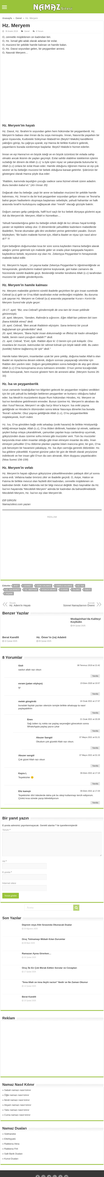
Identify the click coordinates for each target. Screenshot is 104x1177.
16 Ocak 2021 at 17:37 (90, 701)
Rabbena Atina (11, 1143)
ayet (16, 586)
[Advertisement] (52, 86)
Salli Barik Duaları (13, 1153)
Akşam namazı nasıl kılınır (17, 1105)
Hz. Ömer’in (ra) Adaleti (51, 637)
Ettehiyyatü (10, 1138)
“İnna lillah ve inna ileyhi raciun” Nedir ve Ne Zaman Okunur (55, 982)
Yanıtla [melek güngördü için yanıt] (95, 713)
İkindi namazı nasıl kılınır (17, 1100)
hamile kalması (64, 586)
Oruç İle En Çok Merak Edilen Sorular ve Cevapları (49, 968)
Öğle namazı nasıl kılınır (16, 1095)
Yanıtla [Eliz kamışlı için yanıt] (95, 803)
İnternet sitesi (9, 883)
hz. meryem (31, 590)
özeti (87, 590)
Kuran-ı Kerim (84, 298)
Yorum (6, 829)
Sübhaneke (10, 1134)
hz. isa (80, 586)
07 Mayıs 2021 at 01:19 (89, 755)
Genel (19, 18)
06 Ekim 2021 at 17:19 (90, 773)
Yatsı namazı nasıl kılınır (16, 1110)
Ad (4, 861)
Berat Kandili (10, 637)
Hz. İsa (6, 424)
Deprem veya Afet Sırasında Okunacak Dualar (47, 924)
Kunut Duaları (11, 1158)
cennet (27, 586)
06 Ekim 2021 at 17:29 (90, 791)
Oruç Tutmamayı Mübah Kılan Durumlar (43, 939)
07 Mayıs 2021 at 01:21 (89, 737)
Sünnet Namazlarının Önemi (76, 604)
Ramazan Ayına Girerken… (36, 953)
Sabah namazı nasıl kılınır (17, 1090)
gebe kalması (43, 586)
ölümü (76, 590)
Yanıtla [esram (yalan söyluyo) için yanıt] (95, 694)
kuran (64, 590)
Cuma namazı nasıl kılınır (17, 1115)
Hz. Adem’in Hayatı (27, 604)
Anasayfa (7, 18)
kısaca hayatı (49, 590)
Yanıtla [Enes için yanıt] (95, 731)
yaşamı (9, 593)
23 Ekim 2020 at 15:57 (90, 683)
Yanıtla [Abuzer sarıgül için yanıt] (95, 766)
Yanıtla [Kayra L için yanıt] (95, 784)
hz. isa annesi (12, 590)
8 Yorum (39, 31)
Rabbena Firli (11, 1148)
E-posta (7, 872)
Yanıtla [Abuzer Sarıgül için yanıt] (95, 748)
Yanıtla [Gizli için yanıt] (95, 676)
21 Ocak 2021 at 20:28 (90, 719)
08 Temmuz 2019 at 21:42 (88, 665)
